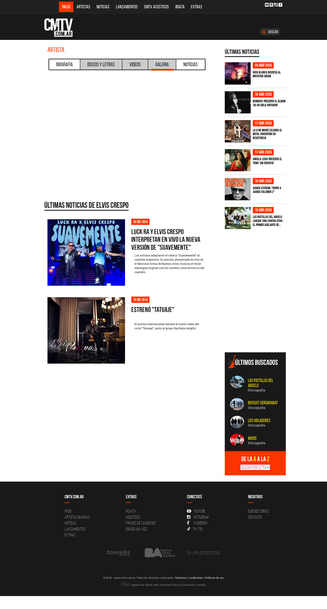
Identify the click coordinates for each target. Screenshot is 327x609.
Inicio (66, 6)
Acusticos (133, 517)
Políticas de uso (214, 578)
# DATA (131, 511)
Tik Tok (195, 529)
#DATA (180, 6)
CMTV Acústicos (156, 6)
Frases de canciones (141, 523)
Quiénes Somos (258, 511)
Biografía (64, 64)
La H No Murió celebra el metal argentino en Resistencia (267, 134)
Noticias (103, 6)
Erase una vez (136, 529)
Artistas (83, 6)
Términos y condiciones (189, 578)
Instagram (198, 517)
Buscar (270, 31)
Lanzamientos (127, 6)
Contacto (255, 517)
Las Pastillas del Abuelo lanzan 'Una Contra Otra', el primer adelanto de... (268, 220)
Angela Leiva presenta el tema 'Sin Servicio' (267, 161)
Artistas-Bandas (77, 517)
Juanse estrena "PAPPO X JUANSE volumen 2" (267, 190)
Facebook (197, 523)
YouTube (196, 511)
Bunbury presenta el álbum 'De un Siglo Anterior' (269, 103)
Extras (196, 6)
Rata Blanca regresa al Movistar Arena (267, 74)
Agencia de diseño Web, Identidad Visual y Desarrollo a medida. (163, 585)
